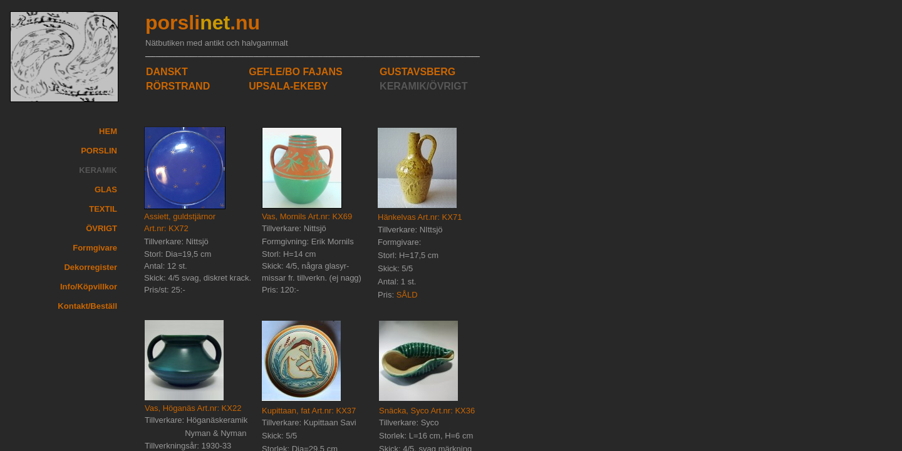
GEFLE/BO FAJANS (295, 71)
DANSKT (167, 71)
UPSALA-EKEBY (288, 86)
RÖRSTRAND (178, 86)
